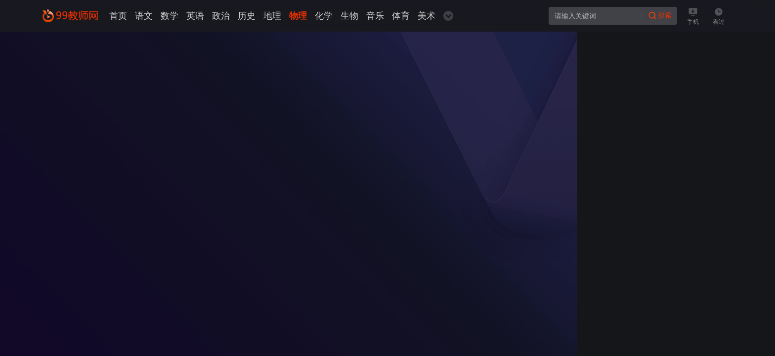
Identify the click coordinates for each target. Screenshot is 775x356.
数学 (169, 16)
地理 (272, 16)
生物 (349, 16)
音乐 (375, 16)
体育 (401, 16)
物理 (298, 16)
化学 (324, 16)
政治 (221, 16)
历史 (247, 16)
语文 (144, 16)
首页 (118, 16)
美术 (426, 16)
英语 (195, 16)
